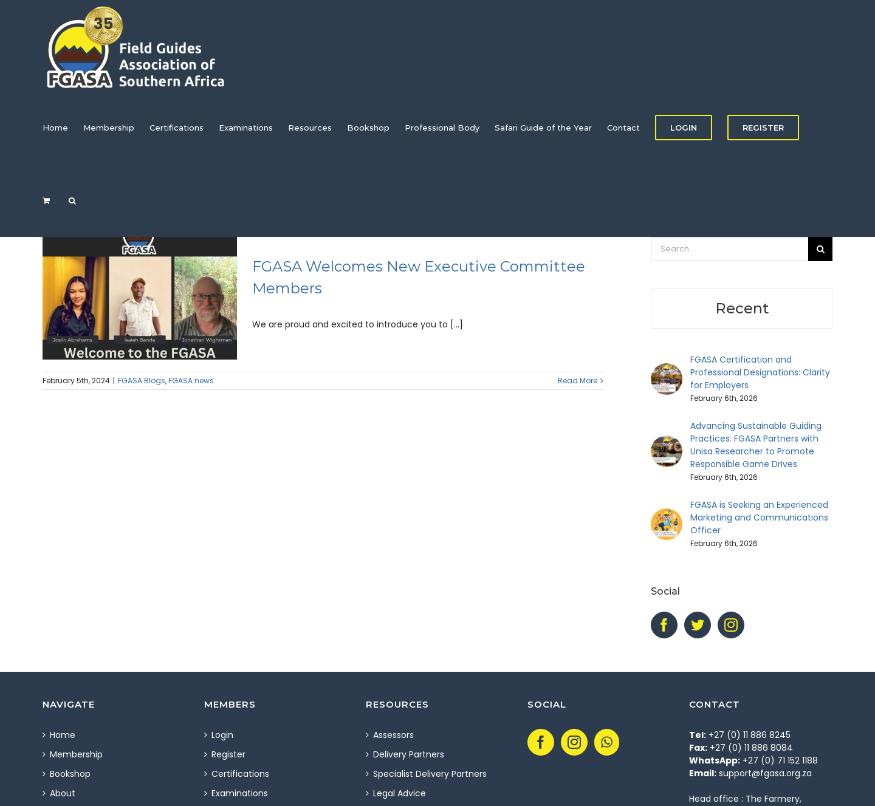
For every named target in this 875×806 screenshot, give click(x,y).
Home (62, 735)
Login (222, 735)
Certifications (240, 774)
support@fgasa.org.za (765, 773)
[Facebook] (664, 625)
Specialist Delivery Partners (430, 774)
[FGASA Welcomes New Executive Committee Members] (140, 298)
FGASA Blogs (141, 380)
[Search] (72, 200)
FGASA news (191, 380)
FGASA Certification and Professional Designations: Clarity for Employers (760, 372)
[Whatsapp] (606, 742)
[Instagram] (731, 625)
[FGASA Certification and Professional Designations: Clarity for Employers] (666, 369)
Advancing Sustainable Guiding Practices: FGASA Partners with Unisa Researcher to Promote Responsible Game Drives (756, 445)
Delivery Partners (408, 754)
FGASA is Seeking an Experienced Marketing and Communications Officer (759, 517)
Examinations (239, 793)
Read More (577, 380)
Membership (76, 754)
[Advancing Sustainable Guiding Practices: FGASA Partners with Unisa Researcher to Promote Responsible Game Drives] (666, 441)
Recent (742, 308)
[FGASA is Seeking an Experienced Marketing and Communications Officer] (666, 514)
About (62, 793)
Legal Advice (399, 793)
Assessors (393, 735)
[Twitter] (697, 625)
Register (228, 754)
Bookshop (70, 774)
